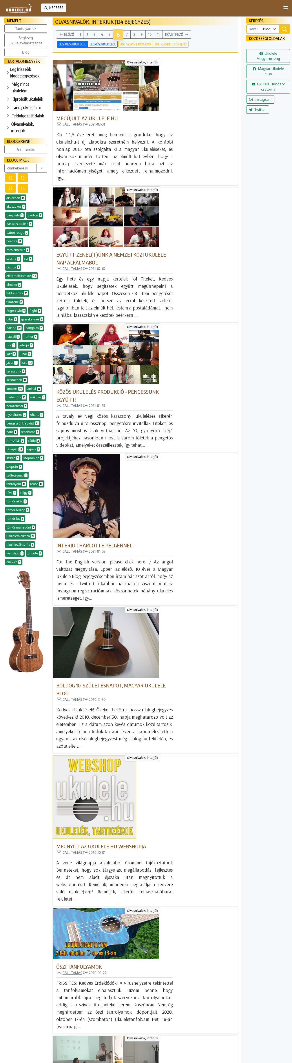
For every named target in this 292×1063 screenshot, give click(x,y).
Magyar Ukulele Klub (268, 71)
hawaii (13, 337)
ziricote (34, 553)
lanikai (34, 389)
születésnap (16, 475)
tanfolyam (16, 484)
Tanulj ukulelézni (26, 107)
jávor (12, 362)
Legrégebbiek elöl (103, 44)
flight (35, 310)
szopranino (33, 458)
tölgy (25, 493)
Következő (176, 34)
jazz (11, 354)
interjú (26, 345)
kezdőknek (16, 380)
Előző (66, 34)
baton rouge (17, 232)
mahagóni (16, 397)
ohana (36, 414)
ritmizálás (15, 441)
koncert (14, 389)
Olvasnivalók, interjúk (22, 127)
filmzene (14, 302)
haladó (14, 328)
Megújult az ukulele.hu (149, 67)
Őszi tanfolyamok (141, 518)
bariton (34, 215)
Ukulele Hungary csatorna (268, 87)
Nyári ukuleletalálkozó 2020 (155, 742)
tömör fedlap (17, 510)
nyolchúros (16, 414)
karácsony (15, 371)
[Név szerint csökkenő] (10, 177)
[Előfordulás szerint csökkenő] (10, 188)
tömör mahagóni (20, 527)
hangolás (34, 328)
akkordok (15, 198)
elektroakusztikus (21, 276)
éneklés (13, 562)
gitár (11, 319)
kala (27, 362)
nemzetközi (16, 406)
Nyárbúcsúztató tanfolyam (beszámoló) (170, 595)
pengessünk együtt (22, 423)
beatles (14, 241)
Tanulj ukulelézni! (123, 1006)
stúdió (12, 458)
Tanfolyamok (25, 28)
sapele (33, 449)
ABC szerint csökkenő (171, 44)
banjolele (15, 215)
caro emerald (17, 250)
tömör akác (16, 501)
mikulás (37, 397)
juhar (25, 354)
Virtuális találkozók (145, 889)
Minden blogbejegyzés (127, 987)
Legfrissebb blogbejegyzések (24, 72)
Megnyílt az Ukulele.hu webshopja (163, 448)
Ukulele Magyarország (268, 56)
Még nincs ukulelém (20, 87)
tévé (11, 493)
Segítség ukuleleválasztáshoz (25, 40)
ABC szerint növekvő (135, 44)
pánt (11, 432)
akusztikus (15, 206)
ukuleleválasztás (20, 545)
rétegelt (14, 449)
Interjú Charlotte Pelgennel (156, 292)
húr (10, 345)
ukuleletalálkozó (20, 536)
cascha (13, 258)
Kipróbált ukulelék (27, 99)
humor (30, 337)
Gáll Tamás (26, 149)
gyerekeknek (32, 319)
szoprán (14, 466)
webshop (15, 553)
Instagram (260, 99)
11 (158, 34)
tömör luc (15, 518)
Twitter (257, 109)
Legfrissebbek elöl (72, 44)
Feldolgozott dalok (28, 115)
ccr (28, 258)
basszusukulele (19, 224)
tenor (36, 484)
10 (149, 34)
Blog (26, 52)
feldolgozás (17, 293)
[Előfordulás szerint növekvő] (23, 188)
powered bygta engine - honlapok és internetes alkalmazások (138, 1056)
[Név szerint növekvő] (23, 177)
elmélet (13, 284)
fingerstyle (16, 310)
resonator (30, 432)
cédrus (13, 267)
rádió (34, 441)
